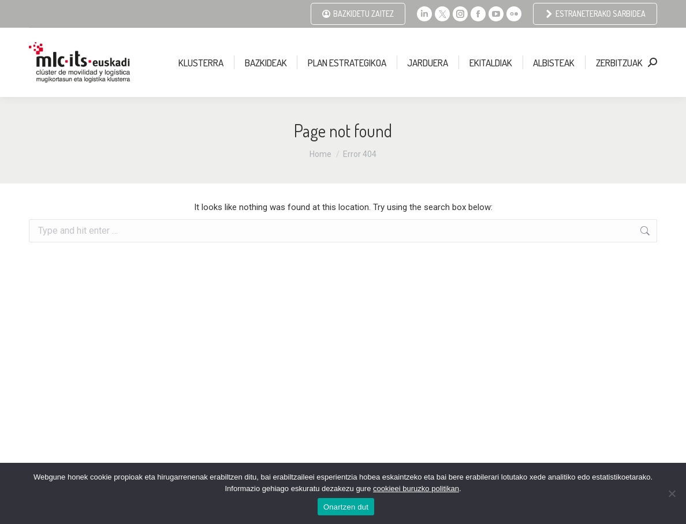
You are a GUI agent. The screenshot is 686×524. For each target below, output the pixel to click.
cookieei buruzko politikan (416, 488)
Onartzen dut (345, 507)
